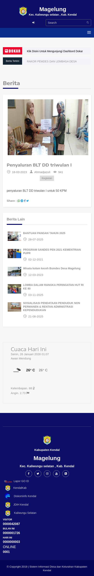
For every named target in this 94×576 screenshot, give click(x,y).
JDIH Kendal (15, 505)
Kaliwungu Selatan (19, 513)
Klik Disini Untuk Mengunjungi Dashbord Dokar (55, 51)
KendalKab (15, 488)
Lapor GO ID (16, 481)
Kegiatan (47, 178)
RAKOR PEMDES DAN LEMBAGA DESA (52, 61)
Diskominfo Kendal (20, 496)
